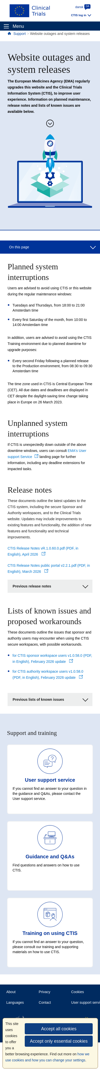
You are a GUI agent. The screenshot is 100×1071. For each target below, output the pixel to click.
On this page (52, 246)
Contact (45, 1002)
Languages (15, 1002)
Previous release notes (50, 585)
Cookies (77, 992)
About (11, 992)
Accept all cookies (59, 1028)
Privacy (44, 992)
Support (19, 34)
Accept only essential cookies (59, 1041)
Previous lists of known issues (50, 699)
